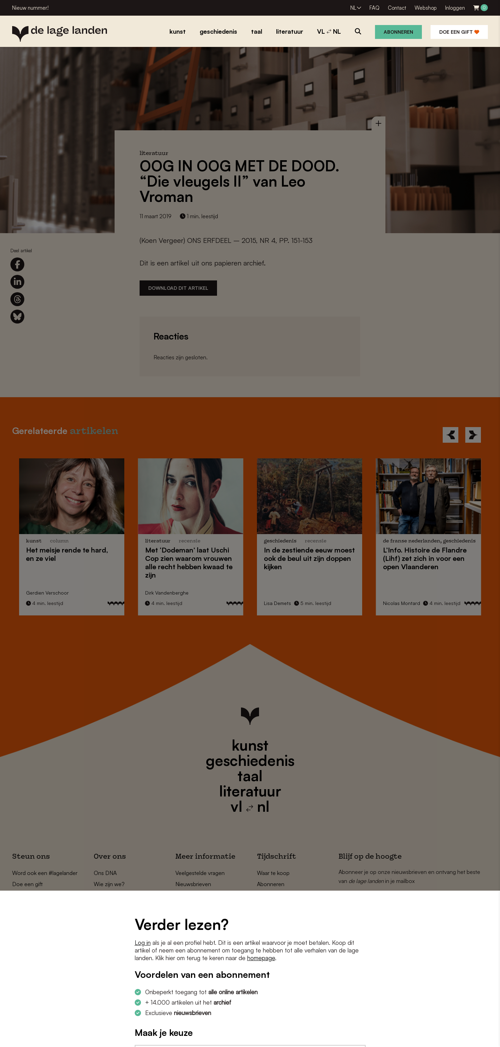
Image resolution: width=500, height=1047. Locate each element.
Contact (397, 8)
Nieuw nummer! (30, 8)
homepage (261, 958)
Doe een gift (459, 32)
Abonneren (398, 32)
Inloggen (455, 8)
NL (353, 8)
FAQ (374, 8)
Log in (143, 942)
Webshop (426, 8)
